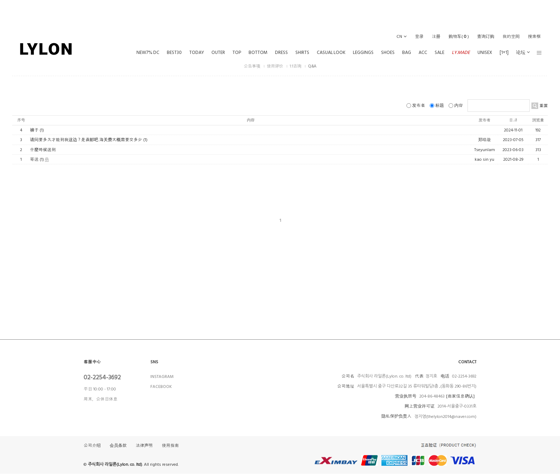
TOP (236, 52)
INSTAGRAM (162, 377)
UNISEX (485, 52)
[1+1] (504, 52)
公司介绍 (92, 446)
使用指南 (170, 446)
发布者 (416, 106)
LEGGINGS (363, 52)
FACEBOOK (161, 387)
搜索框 (534, 37)
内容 (456, 106)
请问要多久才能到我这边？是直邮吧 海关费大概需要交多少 (86, 140)
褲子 (34, 130)
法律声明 (144, 446)
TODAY (196, 52)
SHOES (388, 52)
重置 (543, 106)
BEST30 (174, 52)
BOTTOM (258, 52)
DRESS (281, 52)
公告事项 (252, 66)
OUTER (218, 52)
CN (399, 37)
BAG (406, 52)
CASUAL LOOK (331, 52)
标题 (437, 106)
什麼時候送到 (43, 150)
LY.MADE (461, 52)
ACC (423, 52)
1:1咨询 (296, 66)
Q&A (312, 66)
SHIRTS (302, 52)
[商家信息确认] (460, 396)
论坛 (520, 52)
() (459, 37)
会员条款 (118, 446)
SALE (439, 52)
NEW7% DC (147, 52)
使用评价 (275, 66)
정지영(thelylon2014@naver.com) (445, 417)
